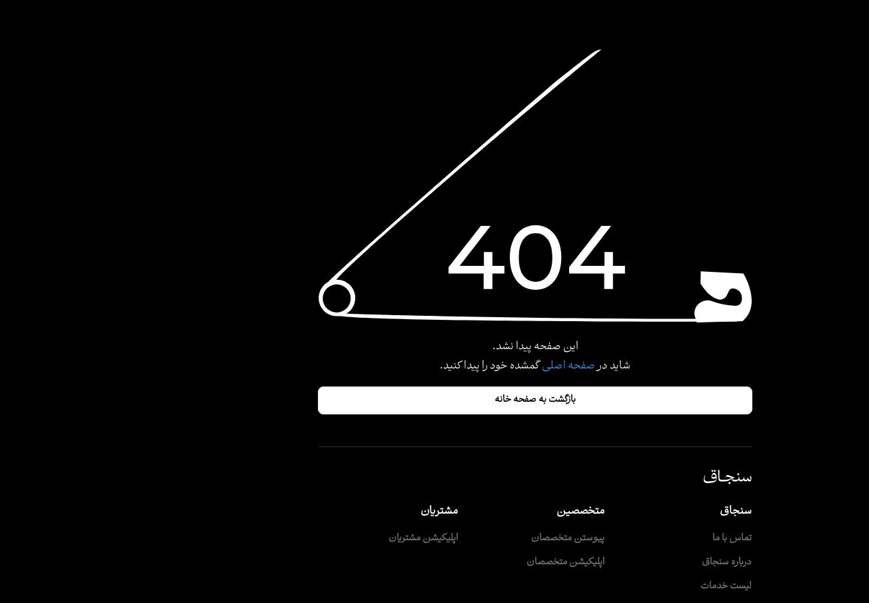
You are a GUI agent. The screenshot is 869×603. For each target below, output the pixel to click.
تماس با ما (631, 538)
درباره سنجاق (626, 562)
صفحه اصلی (466, 366)
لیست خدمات (625, 586)
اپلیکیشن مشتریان (322, 538)
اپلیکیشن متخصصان (465, 562)
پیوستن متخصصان (467, 538)
